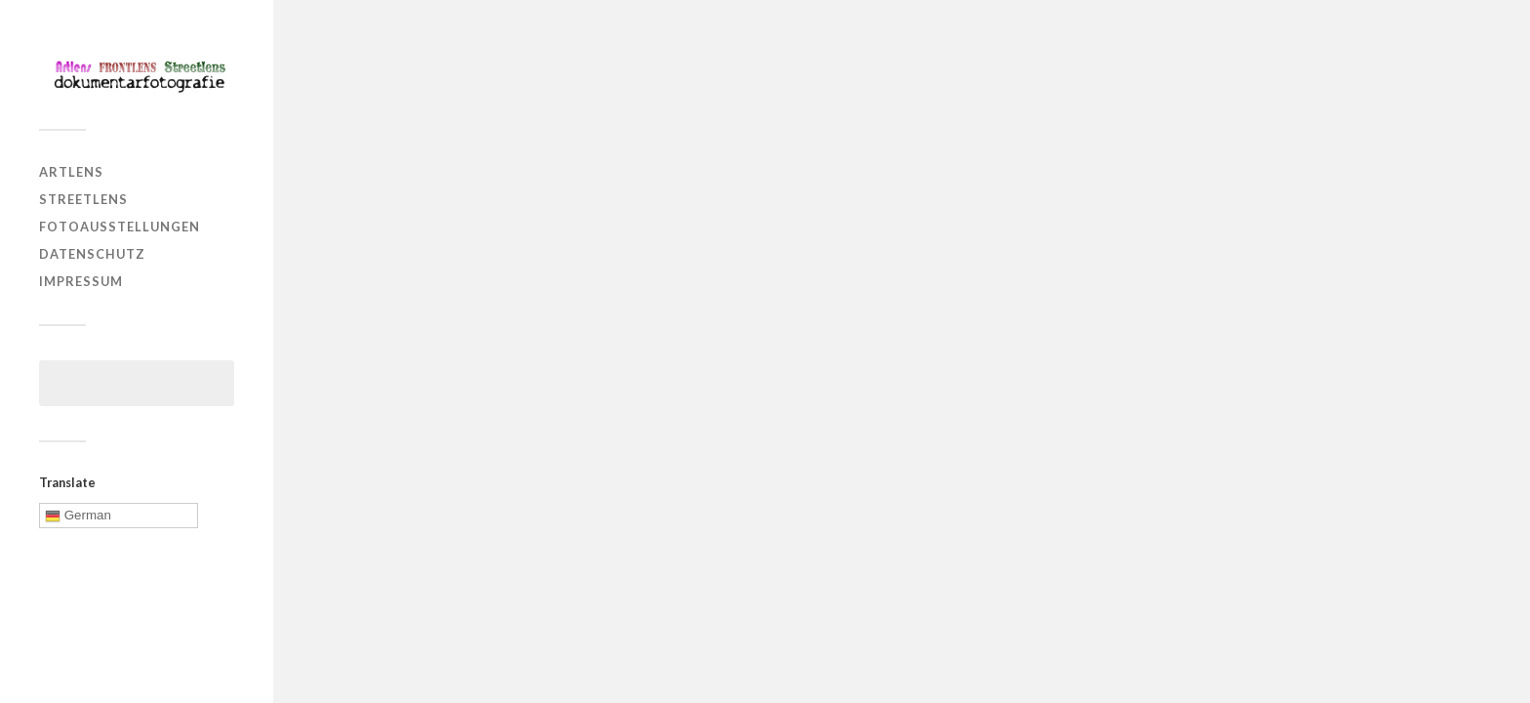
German (78, 515)
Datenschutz (92, 254)
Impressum (81, 281)
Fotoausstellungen (119, 226)
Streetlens (83, 199)
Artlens (71, 172)
